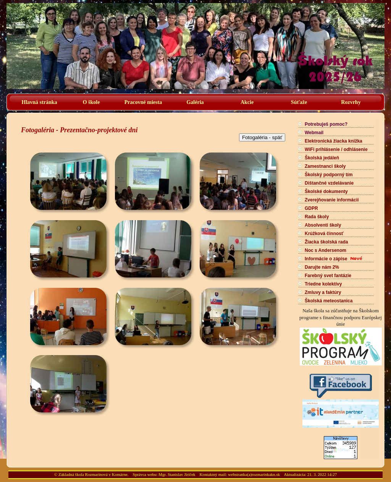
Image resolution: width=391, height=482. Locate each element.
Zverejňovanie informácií (332, 200)
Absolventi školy (323, 225)
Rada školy (317, 216)
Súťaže (299, 102)
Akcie (247, 102)
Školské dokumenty (326, 191)
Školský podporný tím (328, 174)
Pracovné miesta (143, 102)
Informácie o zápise (326, 258)
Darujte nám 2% (322, 267)
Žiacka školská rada (326, 242)
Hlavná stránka (39, 102)
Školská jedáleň (322, 158)
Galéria (195, 102)
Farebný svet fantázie (328, 275)
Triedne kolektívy (323, 284)
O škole (91, 102)
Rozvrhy (350, 102)
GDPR (311, 208)
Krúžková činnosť (324, 233)
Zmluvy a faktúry (323, 292)
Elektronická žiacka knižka (333, 141)
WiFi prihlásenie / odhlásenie (336, 149)
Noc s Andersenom (325, 250)
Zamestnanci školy (325, 166)
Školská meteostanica (328, 300)
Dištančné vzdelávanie (329, 183)
